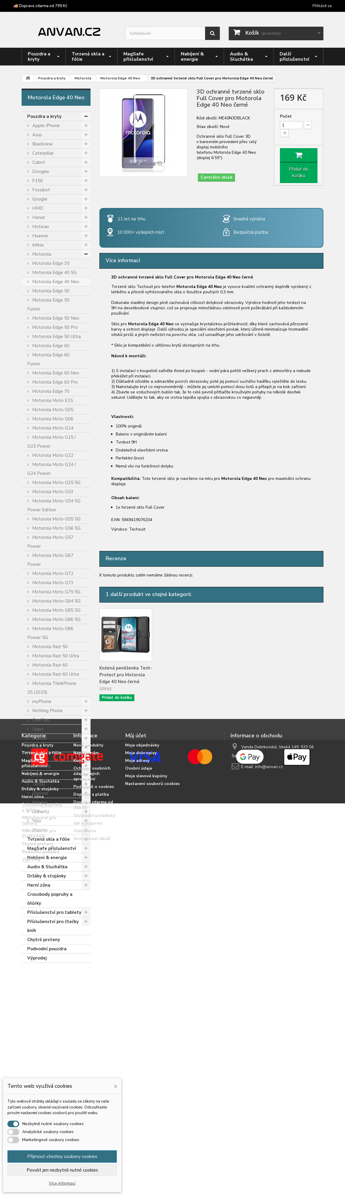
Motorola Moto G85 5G (55, 610)
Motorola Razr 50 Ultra (55, 656)
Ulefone (39, 793)
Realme (39, 757)
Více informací (62, 1183)
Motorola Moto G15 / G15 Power (51, 441)
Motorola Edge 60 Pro (54, 382)
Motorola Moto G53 (52, 492)
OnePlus (40, 720)
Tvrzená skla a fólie (48, 839)
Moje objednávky (142, 1012)
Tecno (38, 784)
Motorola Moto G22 (52, 455)
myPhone (41, 701)
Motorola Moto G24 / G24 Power (51, 469)
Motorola (41, 254)
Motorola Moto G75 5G (55, 592)
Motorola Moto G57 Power (50, 541)
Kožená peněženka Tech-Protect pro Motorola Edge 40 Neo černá (125, 675)
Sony (36, 775)
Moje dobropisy (141, 1020)
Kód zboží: (206, 118)
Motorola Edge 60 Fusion (48, 359)
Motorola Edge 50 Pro (54, 327)
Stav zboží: (207, 126)
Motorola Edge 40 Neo (55, 282)
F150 (37, 181)
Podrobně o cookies (93, 1054)
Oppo (37, 729)
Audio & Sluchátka (47, 867)
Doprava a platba (91, 1062)
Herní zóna (38, 885)
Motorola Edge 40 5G (54, 272)
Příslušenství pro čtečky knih (53, 926)
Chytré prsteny (43, 940)
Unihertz (40, 812)
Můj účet (135, 1003)
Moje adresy (137, 1028)
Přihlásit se (322, 6)
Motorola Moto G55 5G (55, 519)
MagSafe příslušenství (51, 848)
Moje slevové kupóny (146, 1043)
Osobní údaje (138, 1036)
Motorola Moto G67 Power (50, 559)
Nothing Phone (47, 711)
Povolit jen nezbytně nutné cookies (62, 1170)
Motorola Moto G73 (52, 583)
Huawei (39, 236)
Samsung (41, 766)
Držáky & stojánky (46, 876)
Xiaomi (38, 830)
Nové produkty (88, 1012)
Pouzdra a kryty (44, 116)
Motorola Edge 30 (50, 263)
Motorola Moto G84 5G (55, 601)
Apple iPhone (45, 126)
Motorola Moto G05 (52, 410)
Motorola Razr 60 (49, 665)
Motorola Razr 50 (49, 647)
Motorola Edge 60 (50, 346)
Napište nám (86, 1020)
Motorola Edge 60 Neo (55, 373)
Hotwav (40, 227)
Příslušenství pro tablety (54, 912)
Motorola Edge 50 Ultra (56, 336)
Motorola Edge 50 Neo (55, 318)
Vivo (36, 821)
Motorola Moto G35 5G (55, 483)
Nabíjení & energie (47, 858)
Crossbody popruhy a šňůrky (49, 898)
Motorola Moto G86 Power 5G (50, 633)
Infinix (37, 245)
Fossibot (40, 190)
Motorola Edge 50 (50, 291)
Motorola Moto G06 (52, 419)
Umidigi (39, 802)
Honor (38, 217)
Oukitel (39, 738)
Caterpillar (42, 153)
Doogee (40, 171)
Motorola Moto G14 (52, 428)
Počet (286, 116)
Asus (36, 135)
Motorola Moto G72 (52, 573)
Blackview (42, 144)
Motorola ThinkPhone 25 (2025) (51, 687)
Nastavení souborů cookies (152, 1051)
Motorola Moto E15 (52, 400)
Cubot (38, 162)
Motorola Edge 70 (50, 391)
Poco (37, 747)
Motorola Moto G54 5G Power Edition (53, 505)
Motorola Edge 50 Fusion (48, 304)
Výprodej (37, 958)
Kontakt (81, 1028)
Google (39, 199)
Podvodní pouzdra (47, 949)
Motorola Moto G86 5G (55, 619)
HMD (37, 208)
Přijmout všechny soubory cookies (62, 1156)
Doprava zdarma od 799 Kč (93, 1072)
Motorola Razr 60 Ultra (55, 674)
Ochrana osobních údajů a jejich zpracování (92, 1041)
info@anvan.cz (269, 1034)
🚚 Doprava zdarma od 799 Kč (40, 6)
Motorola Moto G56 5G (55, 528)
